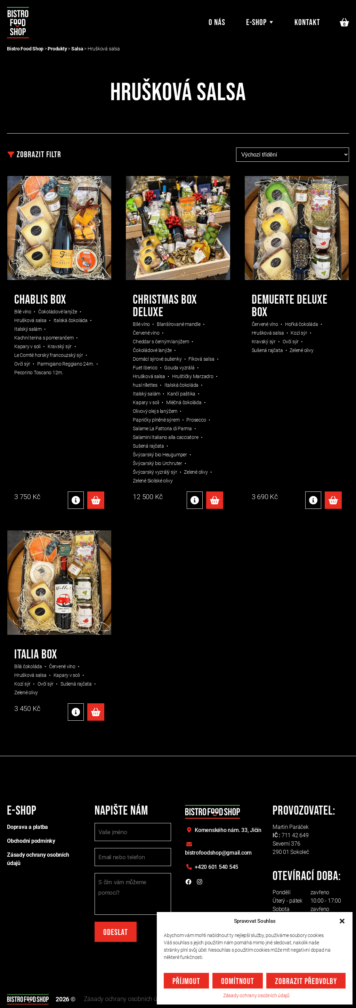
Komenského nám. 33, (228, 830)
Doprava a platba (27, 827)
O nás (217, 22)
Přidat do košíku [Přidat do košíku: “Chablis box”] (95, 500)
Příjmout (186, 981)
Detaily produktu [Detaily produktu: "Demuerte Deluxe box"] (313, 500)
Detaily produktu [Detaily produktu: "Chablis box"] (76, 500)
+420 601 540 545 (216, 867)
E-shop (256, 22)
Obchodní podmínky (31, 841)
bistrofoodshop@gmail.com (218, 852)
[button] (342, 921)
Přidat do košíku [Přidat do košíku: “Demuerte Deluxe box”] (333, 500)
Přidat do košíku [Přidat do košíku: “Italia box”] (95, 712)
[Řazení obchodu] (292, 154)
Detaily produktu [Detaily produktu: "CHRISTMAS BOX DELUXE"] (195, 500)
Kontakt (307, 22)
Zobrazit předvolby (306, 981)
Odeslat (115, 932)
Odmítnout (237, 981)
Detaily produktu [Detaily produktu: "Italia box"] (76, 712)
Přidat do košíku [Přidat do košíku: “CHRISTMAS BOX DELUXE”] (214, 500)
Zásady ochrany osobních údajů (256, 995)
